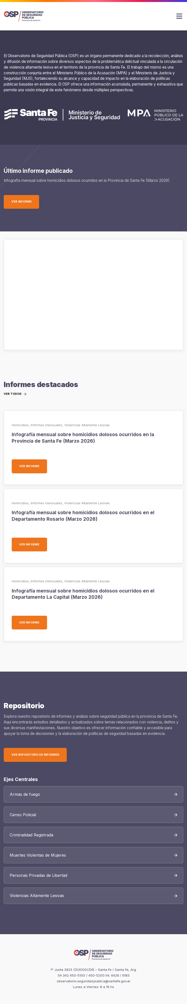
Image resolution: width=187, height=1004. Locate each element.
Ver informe (25, 201)
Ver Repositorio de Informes (35, 754)
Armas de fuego (25, 794)
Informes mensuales (46, 425)
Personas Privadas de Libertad (38, 875)
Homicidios (20, 425)
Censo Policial (23, 814)
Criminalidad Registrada (31, 834)
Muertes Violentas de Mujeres (38, 855)
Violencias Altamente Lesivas (87, 425)
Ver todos (12, 394)
